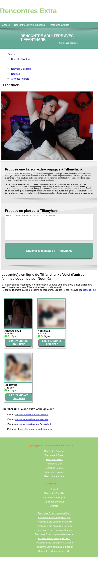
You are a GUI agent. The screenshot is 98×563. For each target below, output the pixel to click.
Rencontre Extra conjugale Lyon (54, 517)
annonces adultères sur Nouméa (31, 419)
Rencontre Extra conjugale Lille (54, 551)
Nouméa (15, 74)
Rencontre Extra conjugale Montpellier (54, 534)
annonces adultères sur (40, 429)
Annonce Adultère (20, 79)
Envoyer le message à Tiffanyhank (49, 250)
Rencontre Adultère (54, 476)
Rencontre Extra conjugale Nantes (54, 530)
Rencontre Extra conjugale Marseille (54, 521)
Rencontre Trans (54, 459)
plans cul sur (89, 290)
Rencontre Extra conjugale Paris (54, 513)
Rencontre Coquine (54, 451)
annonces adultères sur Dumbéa (31, 414)
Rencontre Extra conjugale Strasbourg (54, 542)
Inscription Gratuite (59, 25)
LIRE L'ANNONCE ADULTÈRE (18, 342)
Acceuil (11, 54)
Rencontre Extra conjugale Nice (54, 538)
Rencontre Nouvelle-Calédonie (29, 25)
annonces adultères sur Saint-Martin (33, 424)
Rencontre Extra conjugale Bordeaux (54, 547)
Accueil (6, 25)
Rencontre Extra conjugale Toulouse (54, 526)
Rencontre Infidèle (54, 455)
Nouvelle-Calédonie (21, 59)
